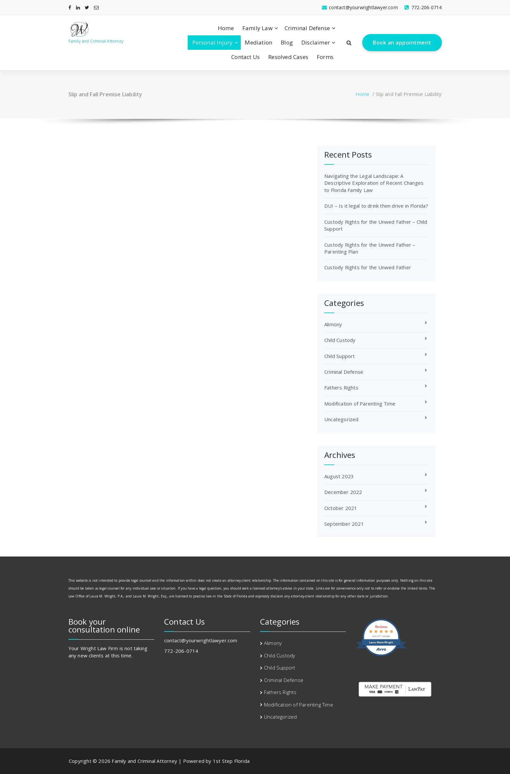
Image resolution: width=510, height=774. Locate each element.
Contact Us (245, 57)
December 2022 (343, 492)
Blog (287, 42)
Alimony (333, 324)
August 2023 (339, 476)
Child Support (339, 356)
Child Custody (340, 340)
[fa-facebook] (69, 7)
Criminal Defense (307, 28)
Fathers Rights (341, 387)
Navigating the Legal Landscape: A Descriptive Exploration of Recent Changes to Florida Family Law (374, 183)
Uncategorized (341, 419)
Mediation (258, 42)
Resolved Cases (288, 57)
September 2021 (344, 523)
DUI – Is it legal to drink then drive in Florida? (376, 205)
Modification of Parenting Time (359, 403)
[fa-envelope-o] (96, 7)
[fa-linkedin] (78, 7)
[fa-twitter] (87, 7)
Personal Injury (212, 42)
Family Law (257, 28)
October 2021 (340, 508)
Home (226, 28)
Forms (325, 57)
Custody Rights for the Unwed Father (367, 267)
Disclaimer (315, 42)
